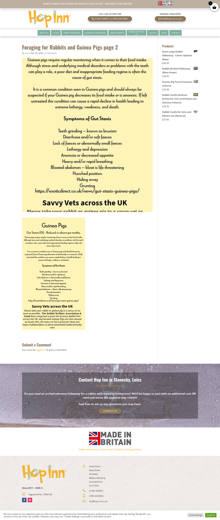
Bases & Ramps (117, 33)
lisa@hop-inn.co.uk (171, 18)
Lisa (26, 53)
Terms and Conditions (113, 449)
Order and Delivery (89, 449)
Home (56, 33)
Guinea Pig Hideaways (95, 33)
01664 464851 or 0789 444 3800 (111, 18)
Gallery (153, 33)
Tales (164, 33)
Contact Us (110, 411)
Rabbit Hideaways (72, 33)
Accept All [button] (211, 515)
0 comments (51, 53)
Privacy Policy (134, 449)
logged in (41, 349)
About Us (44, 33)
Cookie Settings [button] (195, 515)
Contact (175, 33)
